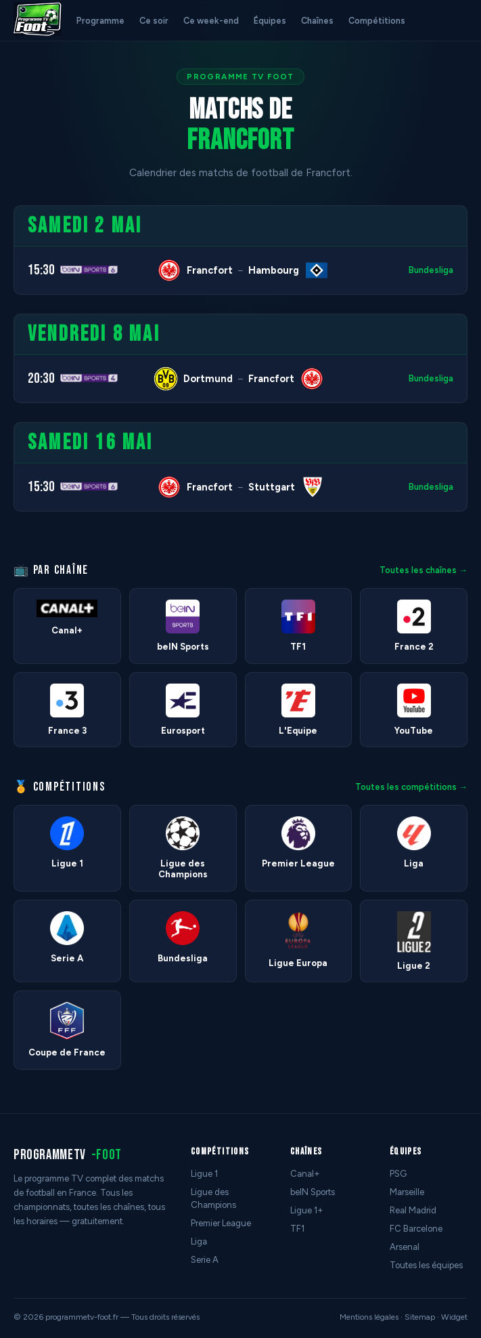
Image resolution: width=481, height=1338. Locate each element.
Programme (100, 21)
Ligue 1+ (306, 1210)
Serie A (205, 1260)
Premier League (221, 1223)
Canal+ (305, 1174)
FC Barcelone (416, 1229)
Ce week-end (211, 21)
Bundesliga (431, 270)
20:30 (41, 378)
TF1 (297, 1229)
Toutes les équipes (426, 1265)
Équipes (270, 21)
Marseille (407, 1192)
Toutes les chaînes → (423, 570)
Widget (454, 1317)
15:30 (41, 270)
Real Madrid (413, 1210)
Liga (199, 1241)
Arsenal (404, 1247)
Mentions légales (369, 1317)
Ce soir (153, 21)
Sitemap (420, 1317)
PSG (398, 1174)
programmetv (68, 1154)
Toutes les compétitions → (411, 787)
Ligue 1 (204, 1174)
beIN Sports (312, 1192)
